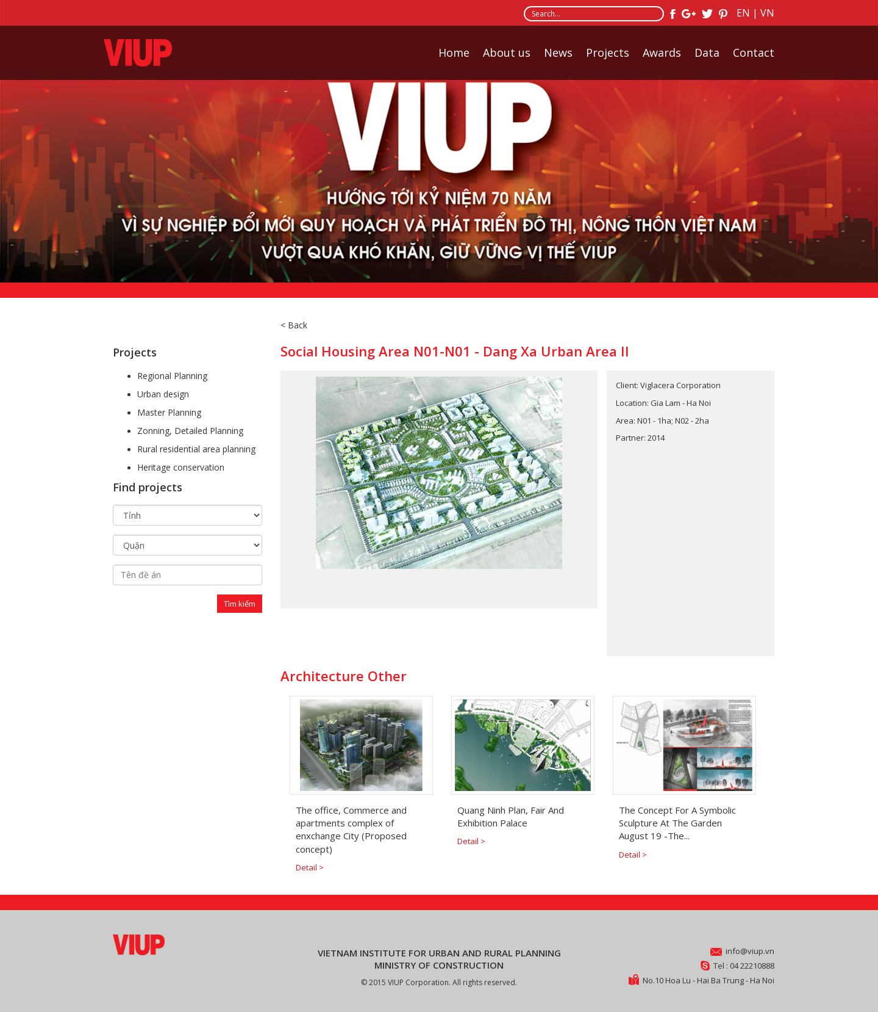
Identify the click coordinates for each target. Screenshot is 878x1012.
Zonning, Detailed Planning (190, 430)
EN (743, 13)
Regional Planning (172, 375)
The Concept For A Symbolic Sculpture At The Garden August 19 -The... (677, 823)
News (558, 52)
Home (453, 52)
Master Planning (169, 412)
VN (767, 13)
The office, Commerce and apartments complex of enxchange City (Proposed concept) (351, 829)
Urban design (163, 394)
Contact (753, 52)
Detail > (310, 867)
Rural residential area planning (196, 449)
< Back (293, 325)
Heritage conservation (180, 467)
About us (506, 52)
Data (706, 52)
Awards (662, 52)
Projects (607, 52)
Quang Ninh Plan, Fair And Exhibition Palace (510, 816)
